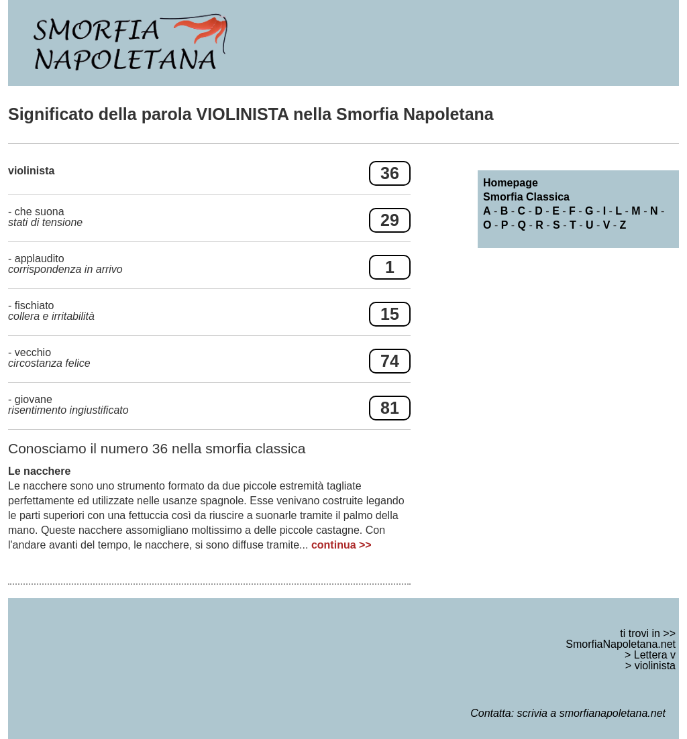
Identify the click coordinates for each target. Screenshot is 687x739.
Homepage (510, 182)
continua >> (341, 545)
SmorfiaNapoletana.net (621, 644)
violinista (655, 665)
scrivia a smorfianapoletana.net (591, 713)
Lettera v (655, 655)
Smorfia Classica (526, 197)
